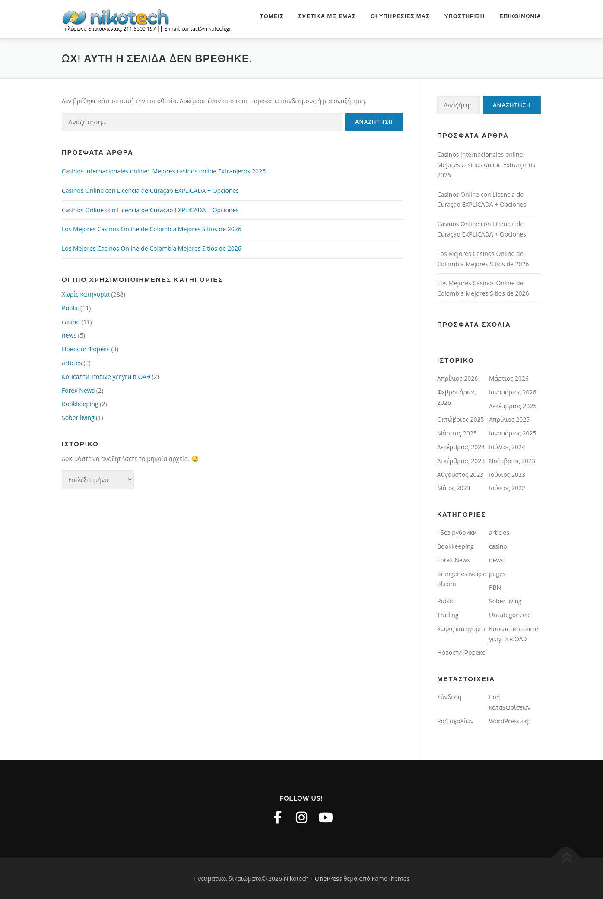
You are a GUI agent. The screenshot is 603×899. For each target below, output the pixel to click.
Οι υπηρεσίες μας (400, 16)
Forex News (78, 390)
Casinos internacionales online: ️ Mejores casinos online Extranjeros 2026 (164, 171)
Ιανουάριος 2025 (512, 433)
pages (497, 574)
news (69, 335)
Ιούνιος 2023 (507, 474)
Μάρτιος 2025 (457, 433)
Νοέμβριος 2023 (512, 461)
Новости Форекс (86, 349)
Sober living (78, 417)
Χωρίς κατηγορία (86, 294)
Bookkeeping (80, 404)
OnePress (328, 878)
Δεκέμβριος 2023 (461, 461)
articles (72, 363)
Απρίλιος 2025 (509, 419)
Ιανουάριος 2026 (512, 392)
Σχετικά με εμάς (327, 16)
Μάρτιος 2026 (509, 378)
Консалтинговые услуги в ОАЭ (106, 376)
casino (71, 322)
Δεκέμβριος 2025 (512, 406)
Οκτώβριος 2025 (460, 419)
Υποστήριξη (464, 16)
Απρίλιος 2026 (457, 378)
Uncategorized (509, 615)
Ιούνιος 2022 (507, 488)
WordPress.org (509, 721)
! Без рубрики (457, 532)
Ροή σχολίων (455, 721)
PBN (495, 587)
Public (70, 308)
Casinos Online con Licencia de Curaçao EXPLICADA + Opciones (150, 190)
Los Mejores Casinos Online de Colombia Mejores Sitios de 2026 (151, 229)
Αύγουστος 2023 (460, 474)
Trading (448, 615)
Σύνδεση (449, 697)
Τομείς (272, 16)
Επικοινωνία (520, 16)
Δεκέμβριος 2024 (461, 447)
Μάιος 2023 (453, 488)
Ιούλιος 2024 (507, 447)
